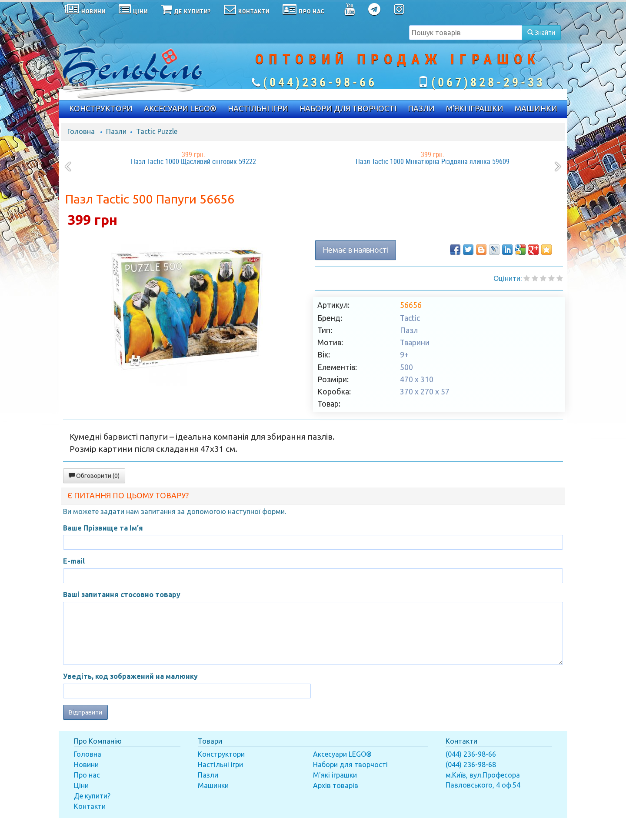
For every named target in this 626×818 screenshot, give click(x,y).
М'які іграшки (335, 775)
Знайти (541, 32)
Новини (86, 764)
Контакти (90, 806)
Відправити (85, 712)
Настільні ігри (220, 764)
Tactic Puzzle (156, 131)
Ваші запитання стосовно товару (121, 594)
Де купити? (92, 796)
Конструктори (221, 754)
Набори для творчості (350, 764)
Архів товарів (335, 785)
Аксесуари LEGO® (342, 754)
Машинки (213, 785)
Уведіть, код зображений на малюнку (130, 676)
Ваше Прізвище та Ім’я (103, 528)
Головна (81, 131)
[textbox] (465, 32)
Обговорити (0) (94, 475)
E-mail (74, 561)
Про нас (87, 775)
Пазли (116, 131)
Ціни (81, 785)
